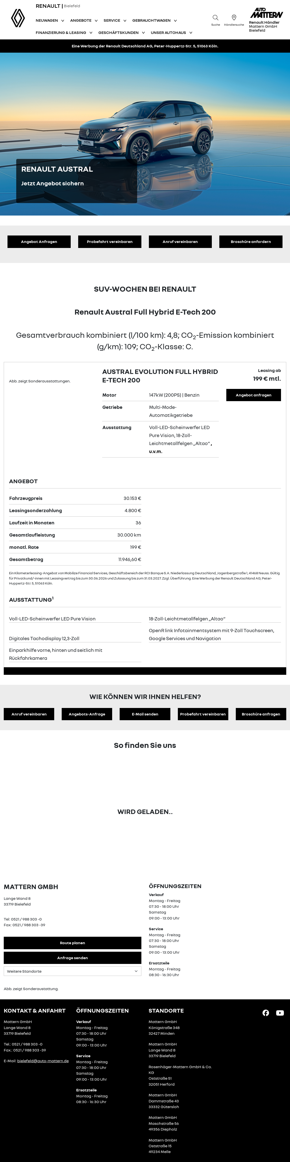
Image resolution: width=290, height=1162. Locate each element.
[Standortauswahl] (72, 971)
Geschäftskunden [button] (118, 32)
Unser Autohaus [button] (169, 32)
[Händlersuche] (234, 19)
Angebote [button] (81, 20)
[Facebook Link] (266, 1012)
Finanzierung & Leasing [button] (61, 32)
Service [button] (112, 20)
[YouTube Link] (280, 1012)
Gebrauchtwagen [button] (151, 20)
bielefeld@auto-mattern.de (43, 1060)
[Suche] (215, 19)
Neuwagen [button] (47, 20)
